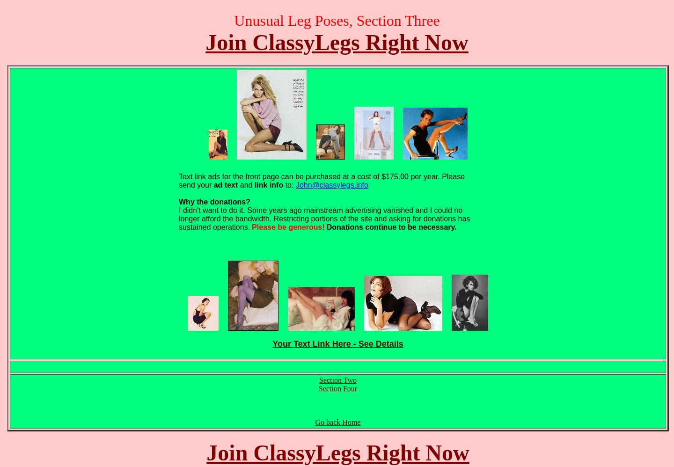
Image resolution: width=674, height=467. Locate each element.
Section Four (338, 389)
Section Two (338, 380)
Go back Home (338, 422)
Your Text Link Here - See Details (337, 344)
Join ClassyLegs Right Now (336, 42)
